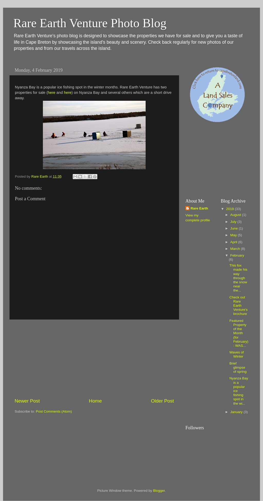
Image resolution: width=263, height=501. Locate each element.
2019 (230, 209)
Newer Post (27, 401)
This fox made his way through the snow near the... (238, 277)
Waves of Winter (236, 354)
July (234, 222)
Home (95, 401)
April (234, 242)
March (235, 249)
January (237, 412)
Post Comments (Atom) (54, 411)
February (237, 255)
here (51, 92)
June (234, 228)
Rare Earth (199, 208)
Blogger (159, 491)
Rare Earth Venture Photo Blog (89, 23)
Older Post (162, 401)
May (234, 235)
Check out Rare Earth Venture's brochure (238, 305)
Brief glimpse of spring (238, 367)
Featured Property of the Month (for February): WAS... (238, 333)
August (236, 215)
